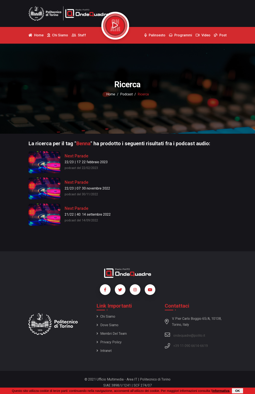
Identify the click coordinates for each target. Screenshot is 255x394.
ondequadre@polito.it (185, 335)
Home (110, 94)
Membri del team (111, 334)
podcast (126, 94)
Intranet (104, 351)
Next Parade (76, 155)
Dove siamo (107, 325)
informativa (220, 391)
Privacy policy (109, 342)
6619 (204, 346)
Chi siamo (105, 316)
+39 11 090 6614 (186, 346)
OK (237, 391)
